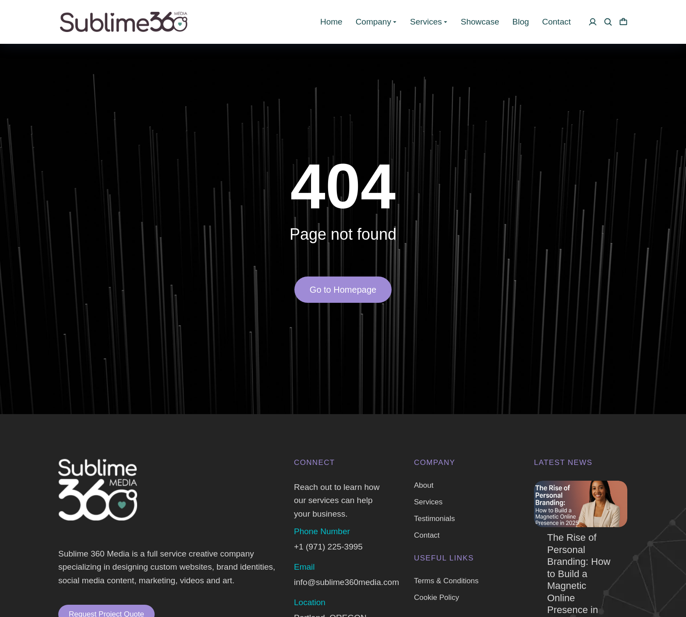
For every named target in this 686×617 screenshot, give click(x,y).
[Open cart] (623, 22)
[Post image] (580, 504)
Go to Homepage (343, 289)
